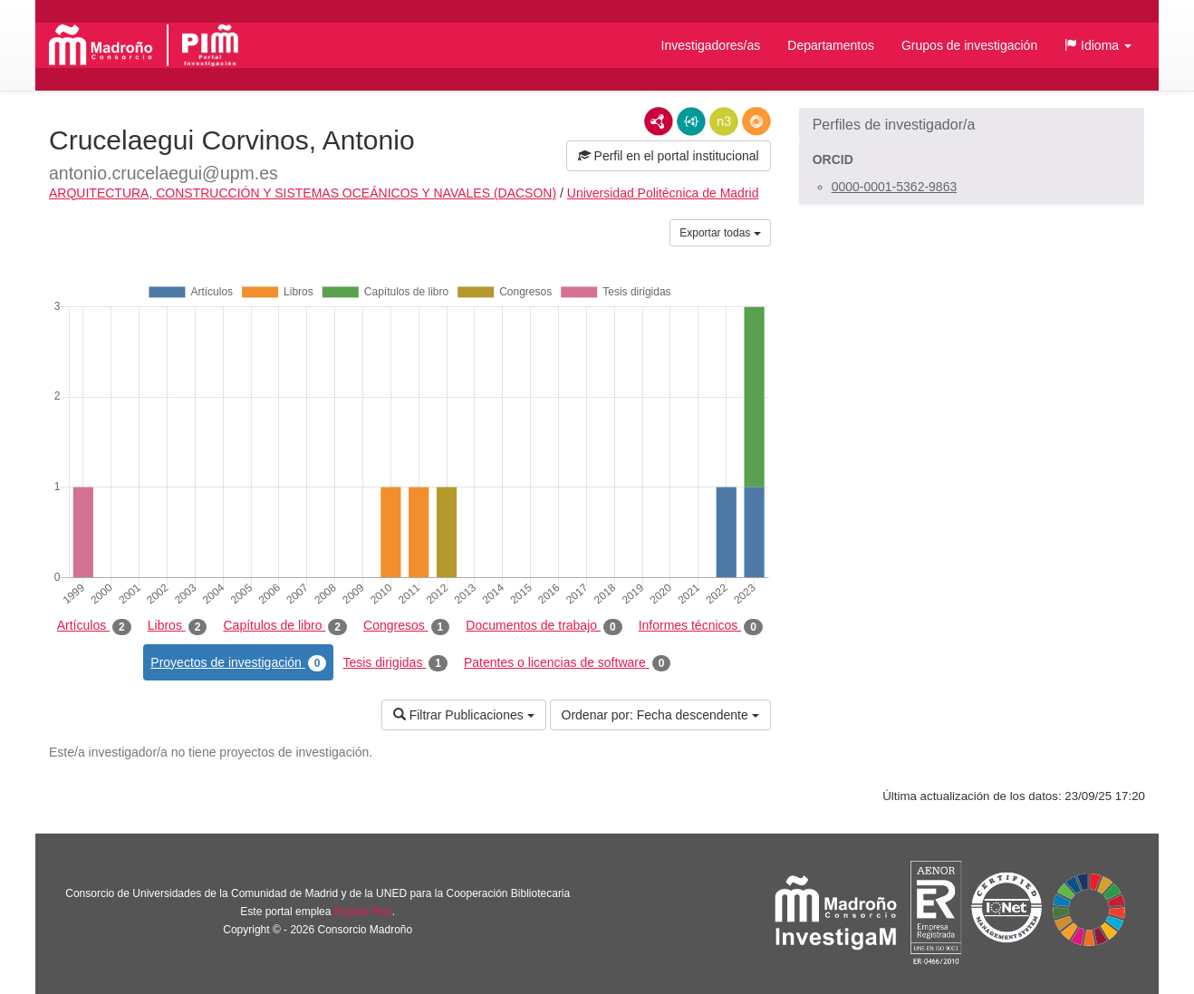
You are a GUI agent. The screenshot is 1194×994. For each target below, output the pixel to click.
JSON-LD (691, 121)
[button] (1098, 45)
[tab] (971, 125)
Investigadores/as (711, 45)
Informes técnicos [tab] (701, 626)
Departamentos (830, 45)
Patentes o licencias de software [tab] (567, 663)
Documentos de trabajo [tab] (543, 626)
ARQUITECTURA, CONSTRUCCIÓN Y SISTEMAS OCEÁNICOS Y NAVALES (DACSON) (302, 193)
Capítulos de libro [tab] (285, 626)
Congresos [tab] (406, 626)
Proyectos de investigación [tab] (238, 663)
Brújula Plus (363, 911)
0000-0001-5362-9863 (895, 186)
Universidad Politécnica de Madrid (663, 193)
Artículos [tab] (94, 626)
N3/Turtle (723, 121)
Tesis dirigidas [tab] (395, 663)
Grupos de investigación (969, 45)
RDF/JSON (756, 121)
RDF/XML (658, 121)
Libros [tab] (177, 626)
